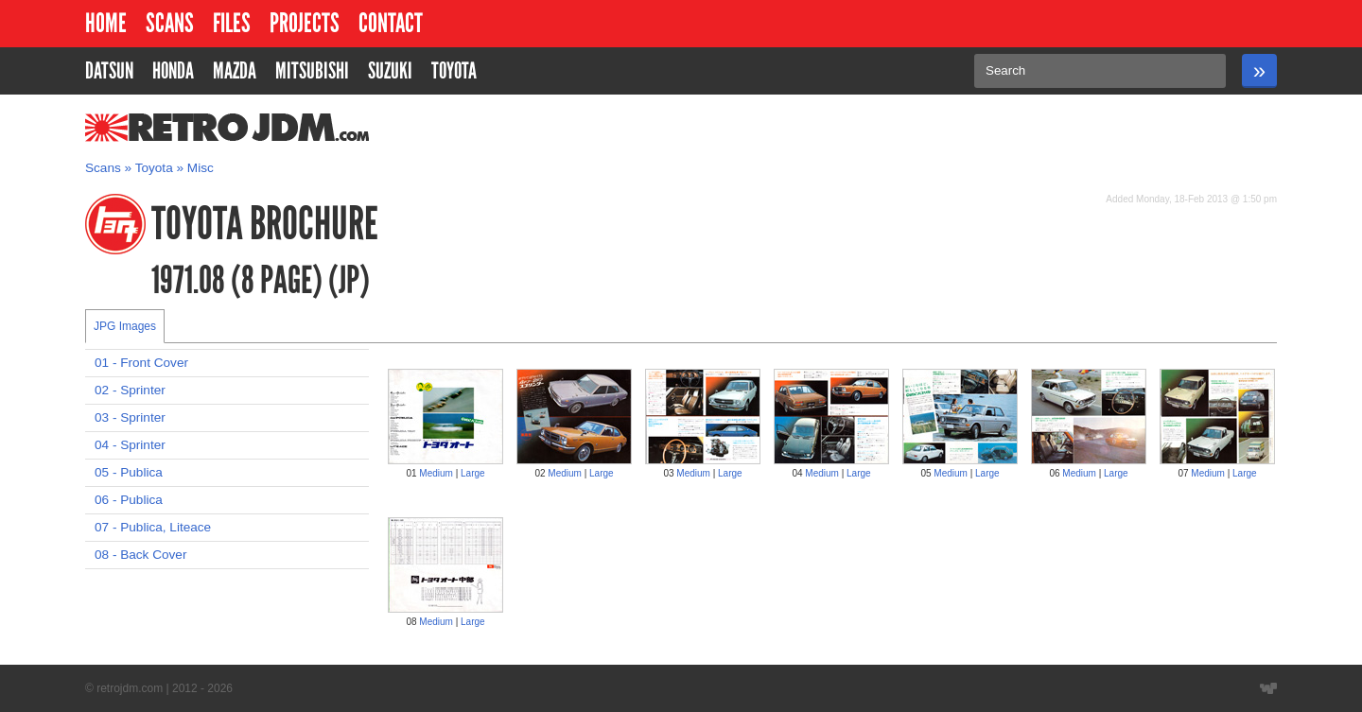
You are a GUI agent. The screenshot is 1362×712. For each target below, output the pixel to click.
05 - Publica (129, 472)
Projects (305, 23)
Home (106, 23)
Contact (390, 23)
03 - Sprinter (130, 417)
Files (232, 23)
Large (473, 473)
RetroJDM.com (178, 127)
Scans (170, 23)
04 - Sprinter (130, 445)
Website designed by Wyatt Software (1268, 688)
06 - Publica (129, 500)
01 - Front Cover (141, 363)
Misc (200, 168)
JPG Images (125, 326)
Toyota (154, 168)
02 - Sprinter (130, 390)
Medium (436, 473)
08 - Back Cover (140, 554)
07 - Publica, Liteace (153, 527)
